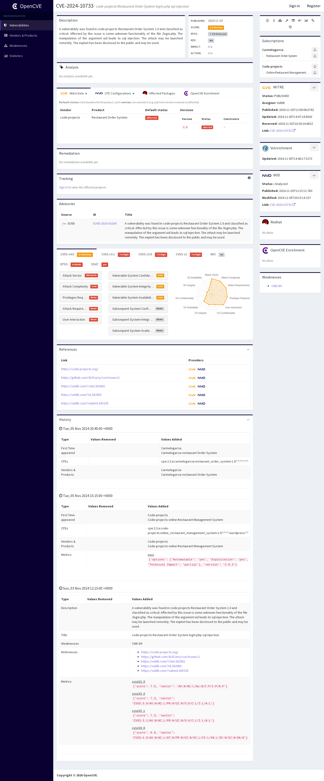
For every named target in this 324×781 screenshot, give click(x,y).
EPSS (71, 264)
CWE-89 (276, 286)
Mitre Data (73, 93)
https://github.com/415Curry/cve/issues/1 (90, 377)
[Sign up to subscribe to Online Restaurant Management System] (315, 72)
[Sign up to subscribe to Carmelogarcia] (315, 49)
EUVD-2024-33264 (104, 223)
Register (314, 5)
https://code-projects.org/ (79, 369)
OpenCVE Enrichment (201, 93)
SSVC (99, 264)
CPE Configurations (114, 93)
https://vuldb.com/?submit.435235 (84, 403)
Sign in (294, 5)
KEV (218, 254)
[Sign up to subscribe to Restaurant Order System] (315, 56)
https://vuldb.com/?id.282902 (81, 395)
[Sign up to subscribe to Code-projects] (315, 66)
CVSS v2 (189, 254)
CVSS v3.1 (115, 254)
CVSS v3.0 (152, 254)
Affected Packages (159, 93)
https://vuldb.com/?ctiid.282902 (83, 386)
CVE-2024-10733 (75, 5)
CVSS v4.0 (76, 254)
